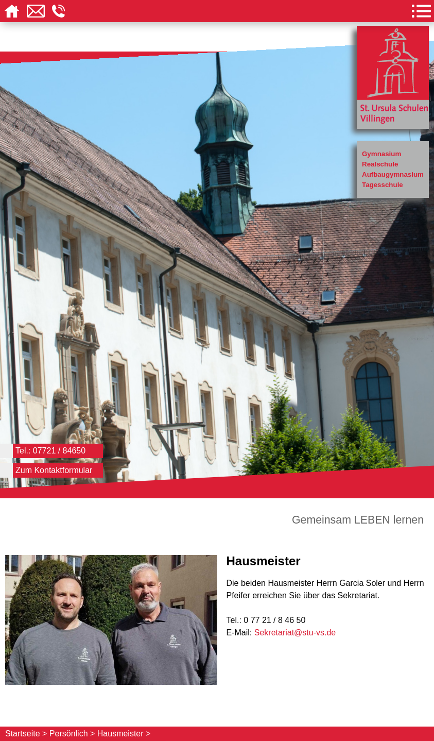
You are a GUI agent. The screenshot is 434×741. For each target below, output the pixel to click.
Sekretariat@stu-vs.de (295, 632)
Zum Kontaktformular (53, 470)
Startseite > (26, 733)
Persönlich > (72, 733)
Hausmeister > (124, 733)
